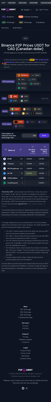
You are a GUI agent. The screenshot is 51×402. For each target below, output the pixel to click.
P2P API (25, 328)
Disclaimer (25, 356)
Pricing (25, 337)
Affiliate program (25, 339)
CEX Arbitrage (25, 312)
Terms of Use (25, 353)
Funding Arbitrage (25, 317)
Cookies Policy (25, 358)
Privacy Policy (25, 351)
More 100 (45, 98)
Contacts (25, 342)
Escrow (25, 326)
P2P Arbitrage (25, 309)
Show (44, 135)
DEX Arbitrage (25, 315)
